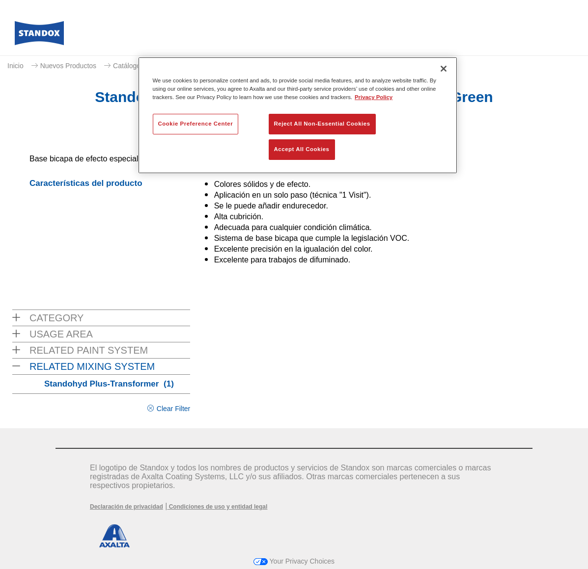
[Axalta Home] (39, 35)
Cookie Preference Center (195, 124)
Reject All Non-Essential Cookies (322, 124)
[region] (297, 115)
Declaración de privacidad (126, 506)
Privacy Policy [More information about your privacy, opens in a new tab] (373, 97)
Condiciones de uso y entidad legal (217, 506)
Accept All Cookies (302, 149)
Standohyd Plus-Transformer (109, 383)
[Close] (443, 68)
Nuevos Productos (68, 66)
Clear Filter (173, 409)
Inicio (15, 66)
